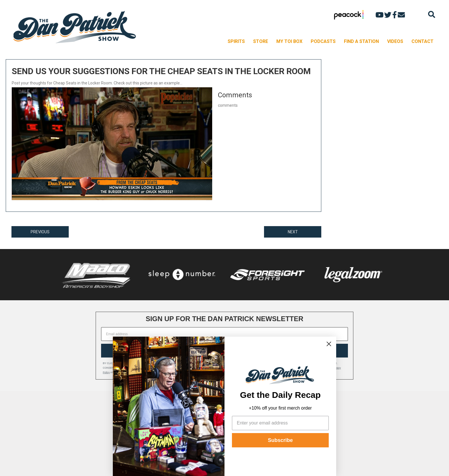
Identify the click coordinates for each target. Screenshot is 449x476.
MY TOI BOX (289, 41)
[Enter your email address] (280, 423)
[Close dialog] (329, 344)
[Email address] (224, 334)
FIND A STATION (361, 41)
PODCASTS (323, 41)
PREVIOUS (40, 232)
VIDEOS (395, 41)
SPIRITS (236, 41)
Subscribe (280, 440)
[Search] (432, 14)
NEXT (293, 232)
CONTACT (422, 41)
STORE (260, 41)
